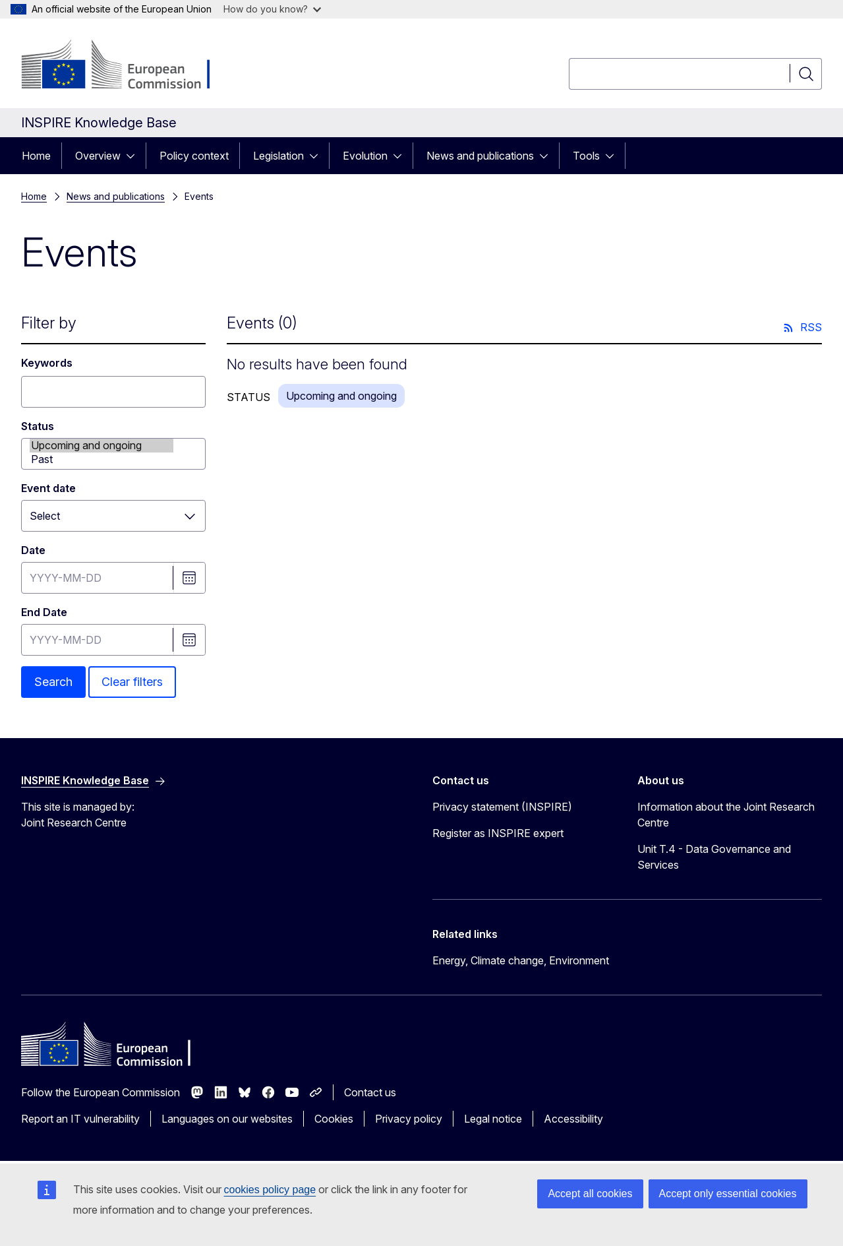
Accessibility (573, 1118)
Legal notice (493, 1118)
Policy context (194, 155)
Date (33, 550)
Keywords (47, 362)
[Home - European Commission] (127, 66)
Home (36, 155)
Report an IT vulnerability (80, 1118)
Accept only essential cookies (728, 1193)
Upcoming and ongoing (101, 445)
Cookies (333, 1118)
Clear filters (132, 682)
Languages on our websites (227, 1118)
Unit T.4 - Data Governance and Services (714, 856)
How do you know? (272, 9)
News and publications (480, 155)
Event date (48, 488)
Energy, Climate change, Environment (520, 960)
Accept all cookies (590, 1193)
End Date (44, 612)
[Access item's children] (134, 155)
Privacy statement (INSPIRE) (502, 806)
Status (37, 426)
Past (101, 459)
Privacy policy (408, 1118)
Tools (586, 155)
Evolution (365, 155)
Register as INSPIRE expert (498, 833)
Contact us (370, 1092)
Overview (98, 155)
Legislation (278, 155)
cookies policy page (270, 1189)
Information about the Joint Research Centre (726, 814)
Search (53, 682)
